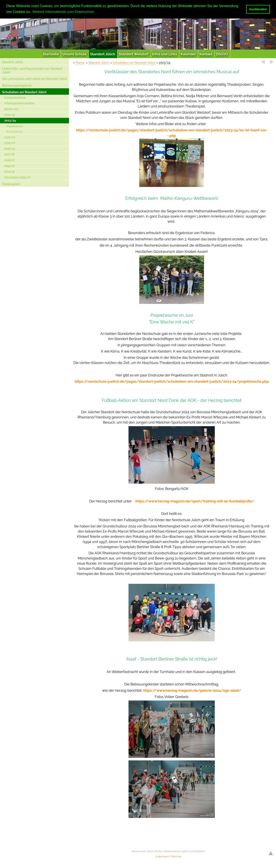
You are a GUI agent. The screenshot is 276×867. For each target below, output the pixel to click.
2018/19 (9, 148)
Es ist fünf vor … (15, 131)
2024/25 (9, 115)
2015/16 (9, 166)
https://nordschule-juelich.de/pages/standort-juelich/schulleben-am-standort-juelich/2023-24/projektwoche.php (172, 381)
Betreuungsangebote (17, 85)
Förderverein (11, 184)
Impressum (162, 856)
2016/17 (9, 160)
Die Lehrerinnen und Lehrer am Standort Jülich (34, 79)
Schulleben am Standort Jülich (24, 92)
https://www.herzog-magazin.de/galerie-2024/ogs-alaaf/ (192, 690)
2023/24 (10, 120)
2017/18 (9, 154)
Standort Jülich (12, 62)
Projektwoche (14, 126)
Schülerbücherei (15, 97)
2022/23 (9, 137)
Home (80, 62)
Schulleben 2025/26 (17, 177)
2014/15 (9, 171)
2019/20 (9, 142)
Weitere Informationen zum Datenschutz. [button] (63, 12)
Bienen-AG (11, 109)
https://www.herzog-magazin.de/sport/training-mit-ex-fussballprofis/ (194, 501)
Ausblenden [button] (258, 9)
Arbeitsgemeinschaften (19, 103)
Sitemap (176, 856)
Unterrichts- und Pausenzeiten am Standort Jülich (32, 70)
